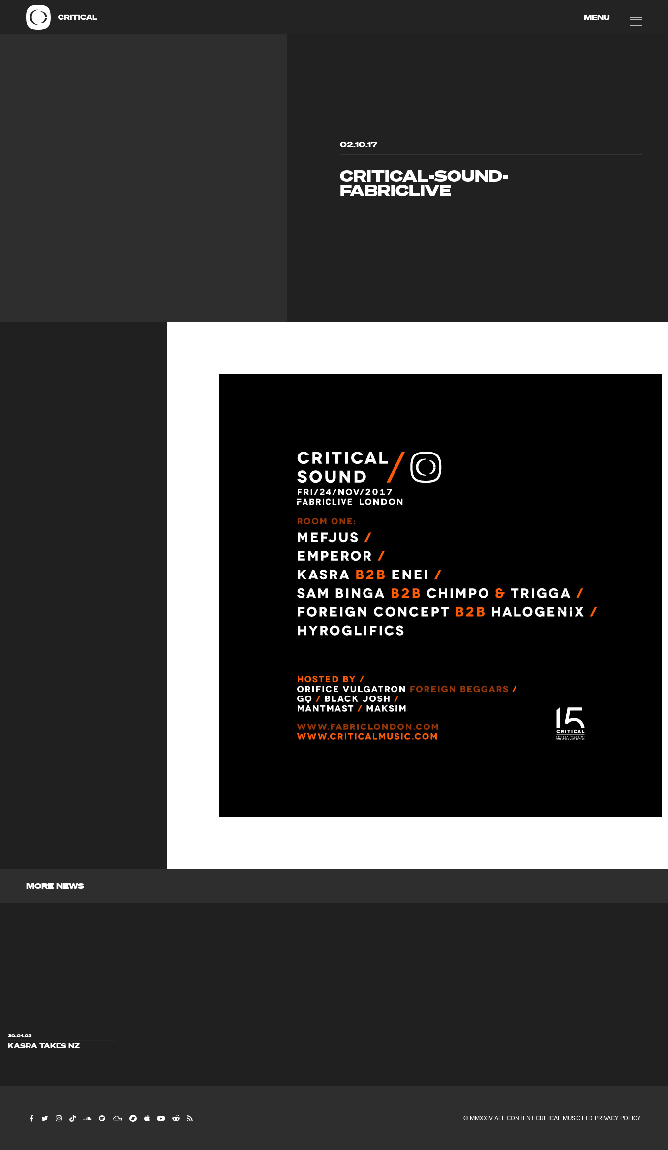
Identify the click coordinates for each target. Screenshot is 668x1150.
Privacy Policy (617, 1118)
